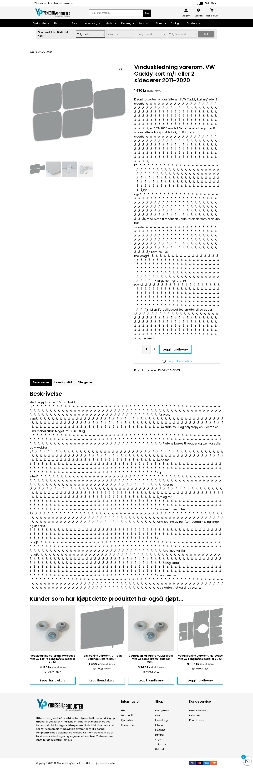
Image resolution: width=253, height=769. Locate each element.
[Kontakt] (198, 10)
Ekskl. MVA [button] (210, 3)
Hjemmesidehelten (105, 763)
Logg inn (186, 15)
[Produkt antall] (146, 349)
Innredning (91, 23)
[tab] (41, 382)
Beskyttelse (39, 23)
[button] (121, 69)
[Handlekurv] (211, 10)
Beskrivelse (41, 382)
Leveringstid (63, 382)
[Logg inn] (186, 10)
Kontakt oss (196, 720)
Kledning (126, 23)
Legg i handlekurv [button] (52, 680)
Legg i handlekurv (175, 349)
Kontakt (198, 15)
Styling (175, 23)
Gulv (74, 23)
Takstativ (192, 23)
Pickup (159, 23)
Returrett (194, 715)
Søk (206, 34)
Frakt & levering (198, 710)
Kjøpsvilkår (127, 720)
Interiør (109, 23)
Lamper (143, 23)
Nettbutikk (127, 715)
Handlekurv (212, 15)
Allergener (84, 382)
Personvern (128, 725)
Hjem (124, 710)
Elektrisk (59, 23)
